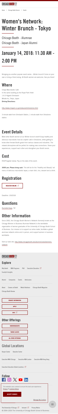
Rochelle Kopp (7, 208)
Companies (12, 280)
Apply (14, 306)
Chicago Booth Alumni (14, 10)
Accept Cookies (12, 394)
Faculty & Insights (7, 272)
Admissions (28, 280)
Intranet (24, 408)
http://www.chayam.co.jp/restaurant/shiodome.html (20, 108)
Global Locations (13, 345)
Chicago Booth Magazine (40, 287)
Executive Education (33, 268)
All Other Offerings (15, 338)
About (3, 287)
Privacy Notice (36, 408)
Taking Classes (14, 332)
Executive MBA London (24, 359)
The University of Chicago (9, 408)
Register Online (11, 186)
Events (24, 10)
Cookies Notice (14, 389)
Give (13, 312)
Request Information (15, 300)
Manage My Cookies (39, 400)
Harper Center (6, 352)
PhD (23, 268)
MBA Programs (15, 268)
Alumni (4, 280)
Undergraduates (15, 326)
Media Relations (25, 287)
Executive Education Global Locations (13, 367)
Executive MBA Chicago (9, 359)
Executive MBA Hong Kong (41, 359)
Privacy (5, 389)
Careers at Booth (13, 287)
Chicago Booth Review (8, 291)
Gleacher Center (17, 352)
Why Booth (5, 268)
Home (3, 10)
